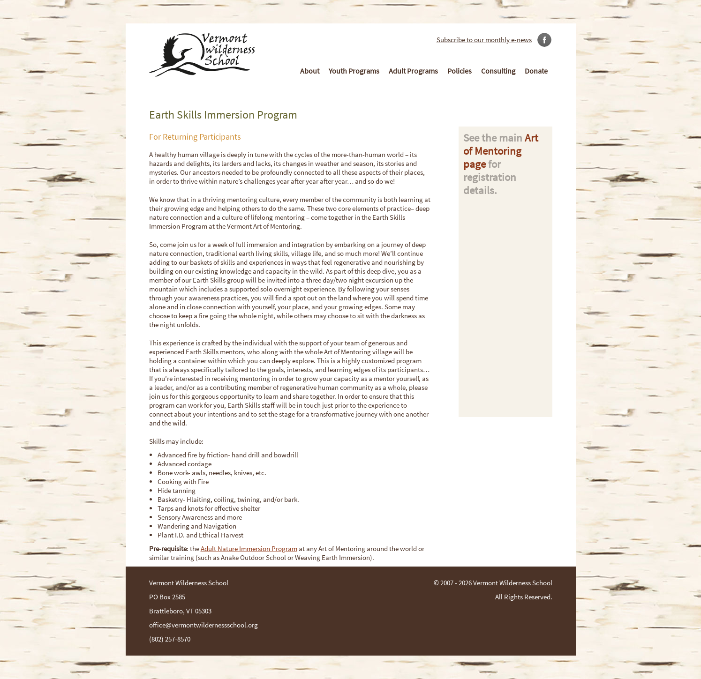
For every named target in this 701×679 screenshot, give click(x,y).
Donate (536, 70)
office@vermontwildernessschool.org (203, 624)
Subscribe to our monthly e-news (484, 39)
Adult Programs (413, 70)
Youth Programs (354, 70)
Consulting (498, 70)
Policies (459, 70)
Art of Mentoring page (500, 151)
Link (543, 37)
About (309, 70)
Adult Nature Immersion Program (249, 548)
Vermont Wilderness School (512, 582)
